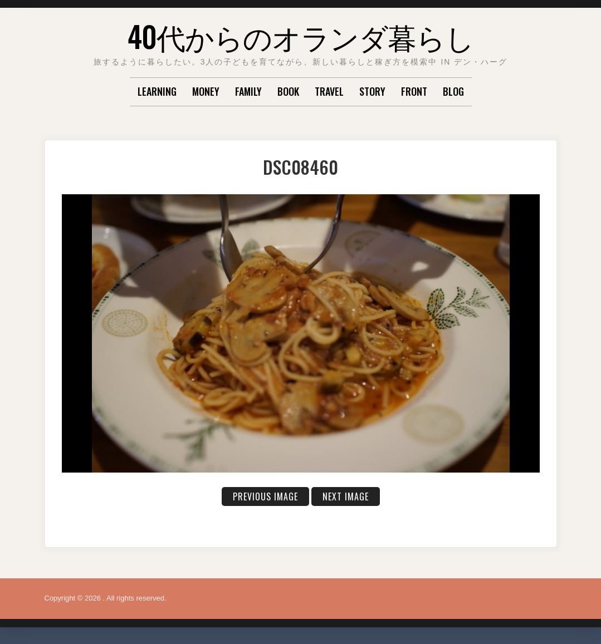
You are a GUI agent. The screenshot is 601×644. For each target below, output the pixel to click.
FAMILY (248, 91)
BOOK (288, 91)
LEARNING (157, 91)
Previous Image (265, 496)
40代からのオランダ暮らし (301, 35)
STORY (372, 91)
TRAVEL (329, 91)
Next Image (346, 496)
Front (414, 91)
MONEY (205, 91)
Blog (453, 91)
